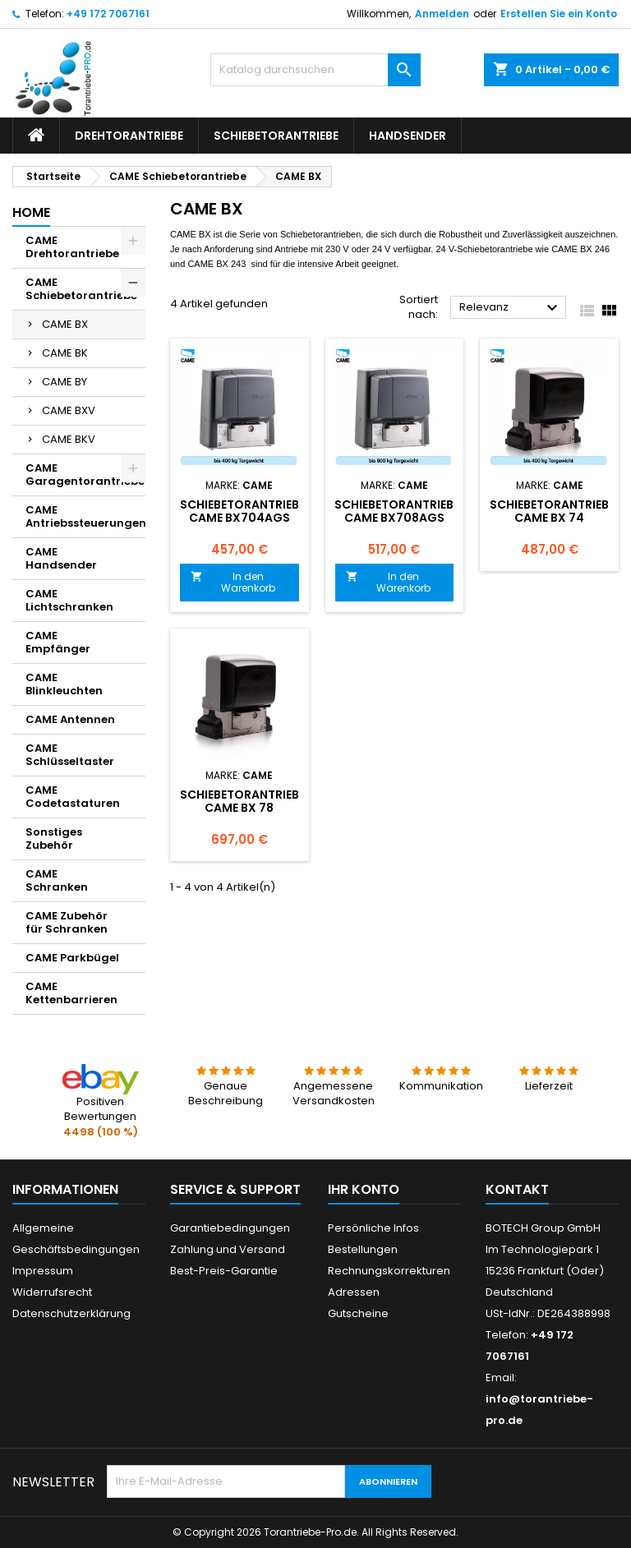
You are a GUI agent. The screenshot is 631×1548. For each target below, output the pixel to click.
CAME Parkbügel (72, 957)
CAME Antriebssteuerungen (85, 516)
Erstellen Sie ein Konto (558, 14)
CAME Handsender (61, 558)
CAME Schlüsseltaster (69, 754)
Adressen (354, 1292)
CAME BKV (68, 439)
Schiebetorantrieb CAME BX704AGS (239, 511)
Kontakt (517, 1189)
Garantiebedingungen (230, 1228)
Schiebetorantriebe (276, 135)
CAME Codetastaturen (72, 796)
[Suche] (315, 69)
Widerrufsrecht (52, 1292)
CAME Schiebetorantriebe (81, 288)
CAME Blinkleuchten (64, 684)
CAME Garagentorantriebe (85, 474)
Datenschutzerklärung (71, 1313)
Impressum (42, 1270)
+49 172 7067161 (108, 14)
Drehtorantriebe (129, 135)
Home (31, 212)
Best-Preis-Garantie (224, 1270)
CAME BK (65, 353)
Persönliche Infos (373, 1228)
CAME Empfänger (57, 642)
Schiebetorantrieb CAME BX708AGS (394, 511)
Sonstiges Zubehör (53, 838)
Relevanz (510, 308)
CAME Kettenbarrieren (71, 993)
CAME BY (64, 381)
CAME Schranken (56, 880)
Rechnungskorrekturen (389, 1270)
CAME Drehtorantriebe (72, 247)
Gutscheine (358, 1313)
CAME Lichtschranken (69, 600)
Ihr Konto (363, 1189)
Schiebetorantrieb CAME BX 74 (549, 511)
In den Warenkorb (233, 582)
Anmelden (442, 14)
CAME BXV (68, 410)
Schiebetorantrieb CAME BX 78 (239, 801)
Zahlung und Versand (227, 1249)
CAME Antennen (70, 719)
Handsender (407, 135)
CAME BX (65, 324)
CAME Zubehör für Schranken (66, 922)
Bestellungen (363, 1249)
